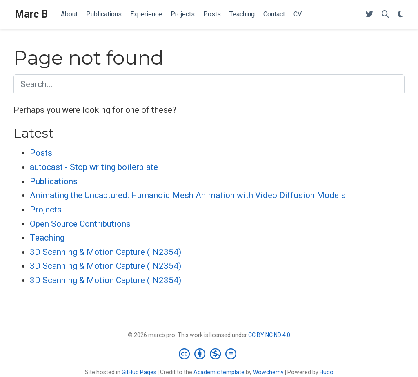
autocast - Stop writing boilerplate (94, 167)
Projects (46, 209)
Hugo (327, 372)
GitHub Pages (139, 372)
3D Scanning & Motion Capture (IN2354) (105, 252)
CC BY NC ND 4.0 (269, 335)
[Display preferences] (400, 14)
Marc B (31, 14)
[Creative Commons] (209, 353)
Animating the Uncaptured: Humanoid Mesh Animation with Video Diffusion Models (188, 195)
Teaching (47, 238)
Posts (41, 153)
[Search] (385, 14)
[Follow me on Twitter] (369, 14)
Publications (54, 181)
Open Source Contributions (80, 224)
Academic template (219, 372)
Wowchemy (268, 372)
